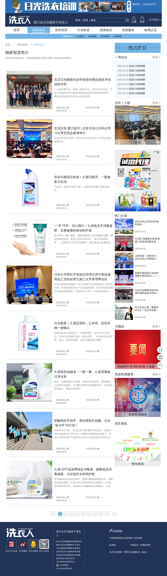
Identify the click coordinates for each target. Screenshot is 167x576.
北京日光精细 (115, 552)
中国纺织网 (145, 545)
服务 (93, 20)
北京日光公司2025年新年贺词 (147, 223)
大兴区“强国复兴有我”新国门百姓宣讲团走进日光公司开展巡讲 (147, 240)
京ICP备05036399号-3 (65, 562)
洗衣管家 (138, 538)
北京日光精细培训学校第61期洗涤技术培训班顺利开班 (147, 291)
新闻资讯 (22, 44)
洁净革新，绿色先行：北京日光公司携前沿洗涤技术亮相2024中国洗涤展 (147, 257)
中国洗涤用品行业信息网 (120, 538)
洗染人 (144, 552)
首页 (7, 44)
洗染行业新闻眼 (131, 66)
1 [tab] (155, 367)
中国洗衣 (134, 545)
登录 (142, 19)
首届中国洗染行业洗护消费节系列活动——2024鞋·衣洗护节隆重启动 (147, 274)
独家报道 (67, 36)
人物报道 (117, 36)
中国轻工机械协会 (131, 552)
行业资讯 (80, 36)
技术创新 (105, 36)
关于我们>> (155, 19)
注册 (133, 19)
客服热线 (160, 357)
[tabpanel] (138, 349)
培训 (85, 20)
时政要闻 (92, 36)
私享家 (112, 545)
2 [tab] (156, 367)
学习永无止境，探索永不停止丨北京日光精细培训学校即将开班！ (146, 309)
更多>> (156, 57)
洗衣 (77, 20)
